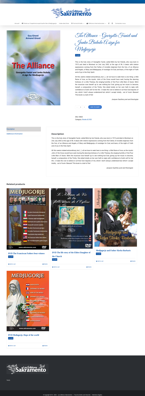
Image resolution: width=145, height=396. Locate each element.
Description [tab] (11, 129)
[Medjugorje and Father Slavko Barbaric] (115, 217)
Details (46, 264)
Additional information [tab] (15, 134)
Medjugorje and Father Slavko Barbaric (113, 250)
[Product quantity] (80, 107)
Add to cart (95, 107)
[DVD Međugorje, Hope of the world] (28, 301)
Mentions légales (97, 395)
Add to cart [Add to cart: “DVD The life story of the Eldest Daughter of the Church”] (56, 267)
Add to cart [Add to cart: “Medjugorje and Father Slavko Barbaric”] (100, 261)
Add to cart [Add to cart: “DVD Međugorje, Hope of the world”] (13, 345)
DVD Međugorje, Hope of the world (23, 335)
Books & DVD (87, 119)
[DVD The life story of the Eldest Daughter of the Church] (72, 218)
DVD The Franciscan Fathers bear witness (26, 253)
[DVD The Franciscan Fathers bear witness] (28, 219)
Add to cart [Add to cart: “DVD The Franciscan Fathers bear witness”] (13, 264)
